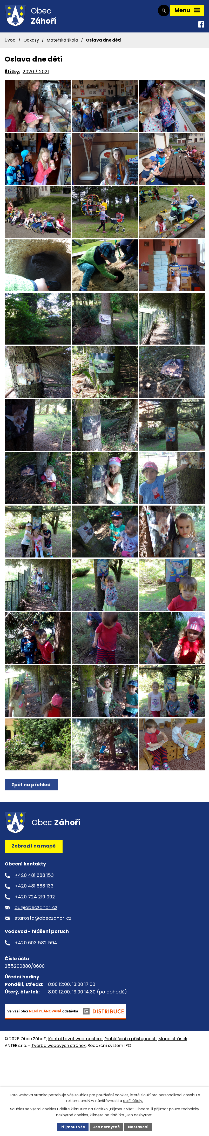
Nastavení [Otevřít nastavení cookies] (139, 1126)
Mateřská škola (62, 42)
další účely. (133, 1100)
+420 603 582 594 (36, 1012)
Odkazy (31, 42)
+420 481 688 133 (34, 955)
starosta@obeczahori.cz (43, 987)
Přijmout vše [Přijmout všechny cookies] (72, 1126)
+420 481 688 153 (34, 945)
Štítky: (12, 73)
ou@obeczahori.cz (36, 977)
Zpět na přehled (31, 854)
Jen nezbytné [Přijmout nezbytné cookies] (106, 1126)
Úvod (10, 42)
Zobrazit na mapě (34, 915)
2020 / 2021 (36, 73)
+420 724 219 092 (35, 966)
